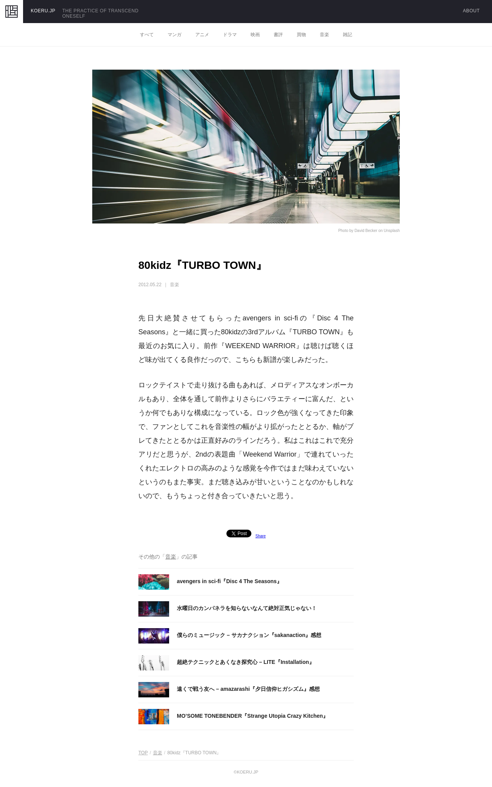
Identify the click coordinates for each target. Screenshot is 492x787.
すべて (147, 34)
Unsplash (392, 230)
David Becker (365, 230)
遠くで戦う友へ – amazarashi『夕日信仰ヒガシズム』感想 (248, 689)
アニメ (202, 34)
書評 (278, 34)
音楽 (324, 34)
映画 (255, 34)
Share (261, 536)
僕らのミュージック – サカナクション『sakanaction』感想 (249, 635)
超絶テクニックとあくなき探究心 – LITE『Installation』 (245, 662)
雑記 (347, 34)
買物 (301, 34)
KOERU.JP (43, 10)
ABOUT (471, 10)
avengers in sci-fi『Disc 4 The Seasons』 (229, 581)
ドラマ (230, 34)
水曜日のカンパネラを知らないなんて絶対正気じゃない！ (247, 608)
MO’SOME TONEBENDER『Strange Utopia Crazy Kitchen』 (252, 716)
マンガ (174, 34)
